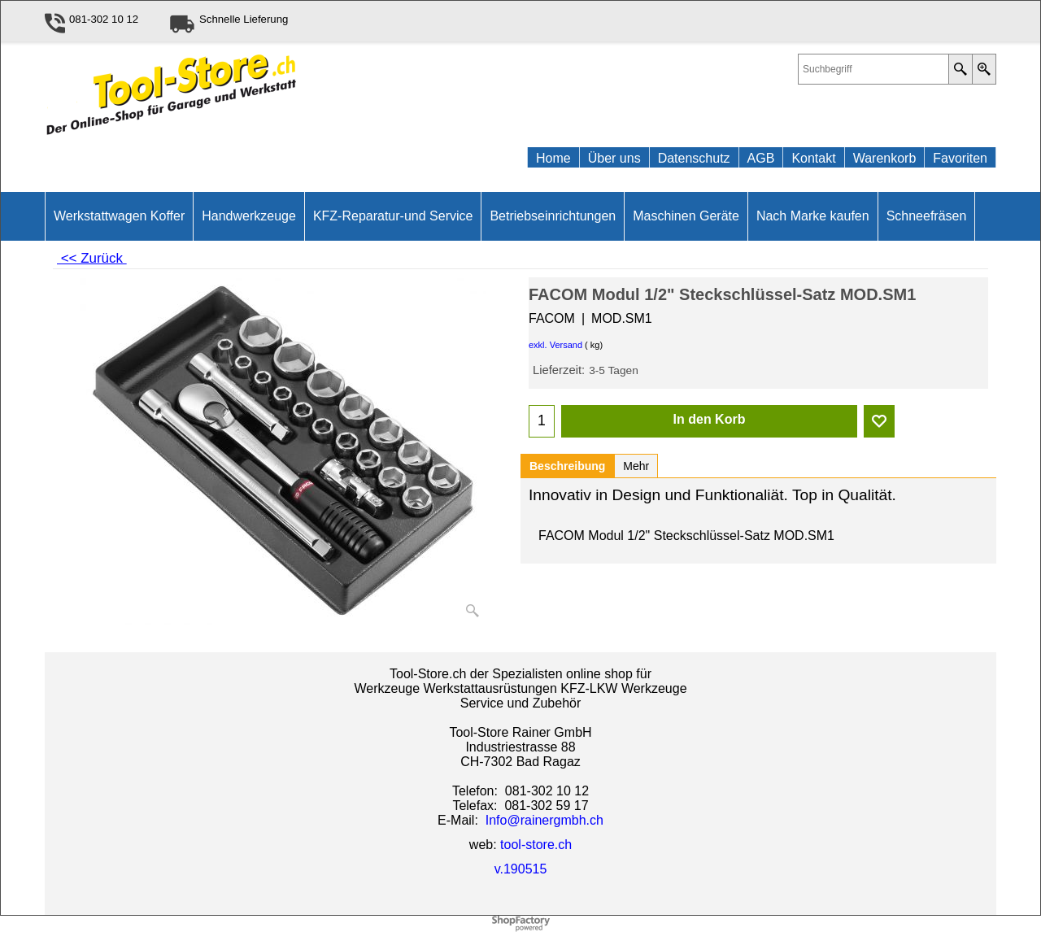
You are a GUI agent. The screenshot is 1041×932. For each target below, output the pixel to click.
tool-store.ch (536, 844)
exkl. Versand (555, 345)
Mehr (636, 466)
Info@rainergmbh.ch (544, 820)
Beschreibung (567, 466)
